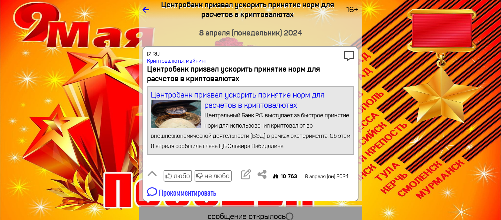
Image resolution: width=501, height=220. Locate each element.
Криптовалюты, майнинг (177, 61)
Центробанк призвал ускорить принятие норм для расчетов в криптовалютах (251, 120)
